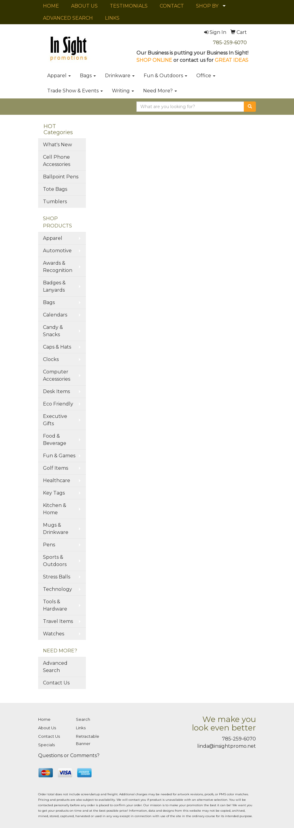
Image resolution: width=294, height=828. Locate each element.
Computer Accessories (56, 375)
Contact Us (56, 683)
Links (81, 727)
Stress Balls (56, 577)
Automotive (57, 250)
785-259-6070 (230, 42)
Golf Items (55, 468)
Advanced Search (55, 666)
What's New (57, 144)
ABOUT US (84, 6)
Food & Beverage (54, 439)
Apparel (59, 75)
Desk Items (56, 391)
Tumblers (55, 201)
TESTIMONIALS (129, 6)
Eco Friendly (58, 404)
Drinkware (120, 75)
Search (83, 719)
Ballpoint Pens (60, 177)
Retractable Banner (87, 740)
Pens (49, 545)
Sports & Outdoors (55, 560)
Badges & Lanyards (54, 286)
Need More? (160, 91)
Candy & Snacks (53, 330)
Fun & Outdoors (165, 75)
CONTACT (172, 6)
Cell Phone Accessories (56, 160)
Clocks (51, 359)
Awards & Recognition (57, 266)
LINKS (112, 18)
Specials (46, 744)
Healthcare (56, 480)
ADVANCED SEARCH (68, 18)
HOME (51, 6)
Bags (88, 75)
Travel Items (58, 621)
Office (205, 75)
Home (44, 719)
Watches (53, 634)
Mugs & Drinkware (55, 528)
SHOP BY (207, 6)
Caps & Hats (57, 347)
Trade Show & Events (75, 91)
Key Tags (54, 493)
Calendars (55, 315)
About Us (47, 727)
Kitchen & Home (54, 508)
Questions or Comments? (69, 755)
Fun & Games (59, 456)
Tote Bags (55, 189)
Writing (123, 91)
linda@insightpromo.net (226, 746)
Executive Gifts (55, 419)
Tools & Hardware (55, 605)
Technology (57, 589)
